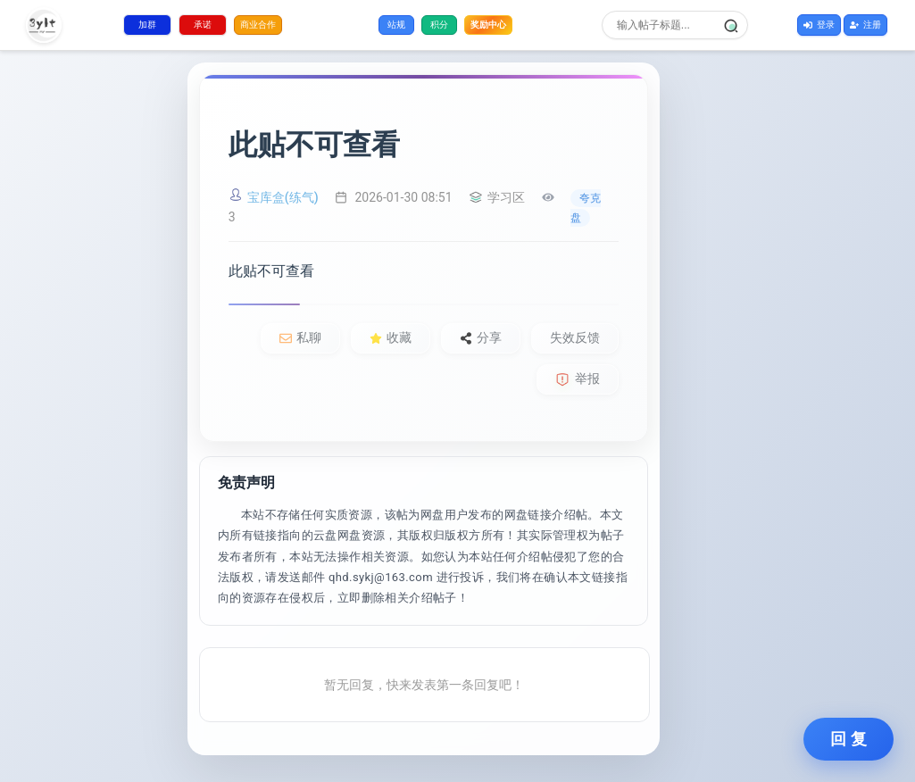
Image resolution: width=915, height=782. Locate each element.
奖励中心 (488, 24)
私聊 (300, 337)
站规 (396, 24)
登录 (819, 24)
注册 (865, 24)
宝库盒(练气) (283, 197)
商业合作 (258, 24)
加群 (147, 24)
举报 (577, 379)
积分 (439, 24)
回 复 (848, 739)
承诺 (203, 24)
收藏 (391, 337)
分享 (481, 337)
